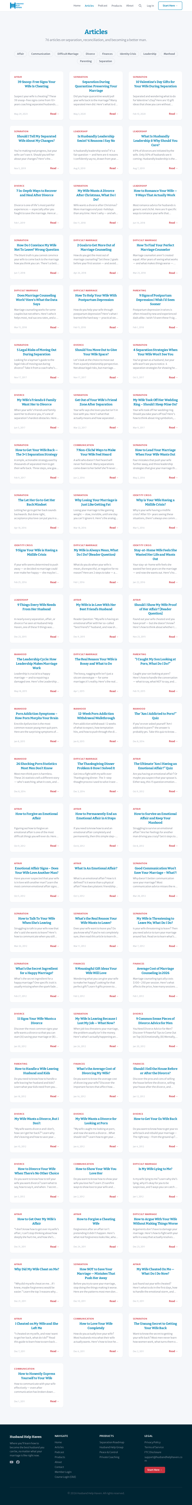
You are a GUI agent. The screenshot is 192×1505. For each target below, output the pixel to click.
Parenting (86, 61)
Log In (150, 5)
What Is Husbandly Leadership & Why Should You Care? (155, 140)
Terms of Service (154, 1447)
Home (77, 5)
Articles (89, 5)
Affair (20, 53)
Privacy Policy (152, 1442)
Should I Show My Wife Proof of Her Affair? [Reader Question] (155, 609)
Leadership (149, 53)
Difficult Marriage (68, 53)
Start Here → (170, 5)
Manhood (169, 53)
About (129, 5)
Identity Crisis (128, 53)
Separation (105, 61)
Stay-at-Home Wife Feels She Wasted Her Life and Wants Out (155, 554)
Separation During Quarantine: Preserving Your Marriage (96, 86)
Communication (40, 53)
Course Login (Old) (65, 1476)
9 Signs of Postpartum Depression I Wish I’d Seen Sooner (155, 300)
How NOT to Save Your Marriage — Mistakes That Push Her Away (96, 1273)
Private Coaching (109, 1457)
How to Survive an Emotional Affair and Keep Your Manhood (155, 818)
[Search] (140, 5)
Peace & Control (109, 1452)
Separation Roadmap (112, 1442)
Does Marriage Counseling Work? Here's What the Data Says (36, 300)
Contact (59, 1467)
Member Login (63, 1472)
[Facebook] (18, 1462)
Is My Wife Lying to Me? (155, 1169)
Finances (107, 53)
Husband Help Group (111, 1447)
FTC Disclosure (152, 1452)
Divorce (90, 53)
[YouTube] (11, 1462)
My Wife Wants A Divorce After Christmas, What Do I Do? (96, 195)
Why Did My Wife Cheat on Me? (36, 1269)
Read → (54, 113)
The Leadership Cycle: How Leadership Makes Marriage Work (36, 663)
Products (117, 5)
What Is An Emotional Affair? (96, 868)
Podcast (102, 5)
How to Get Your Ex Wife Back (155, 1119)
